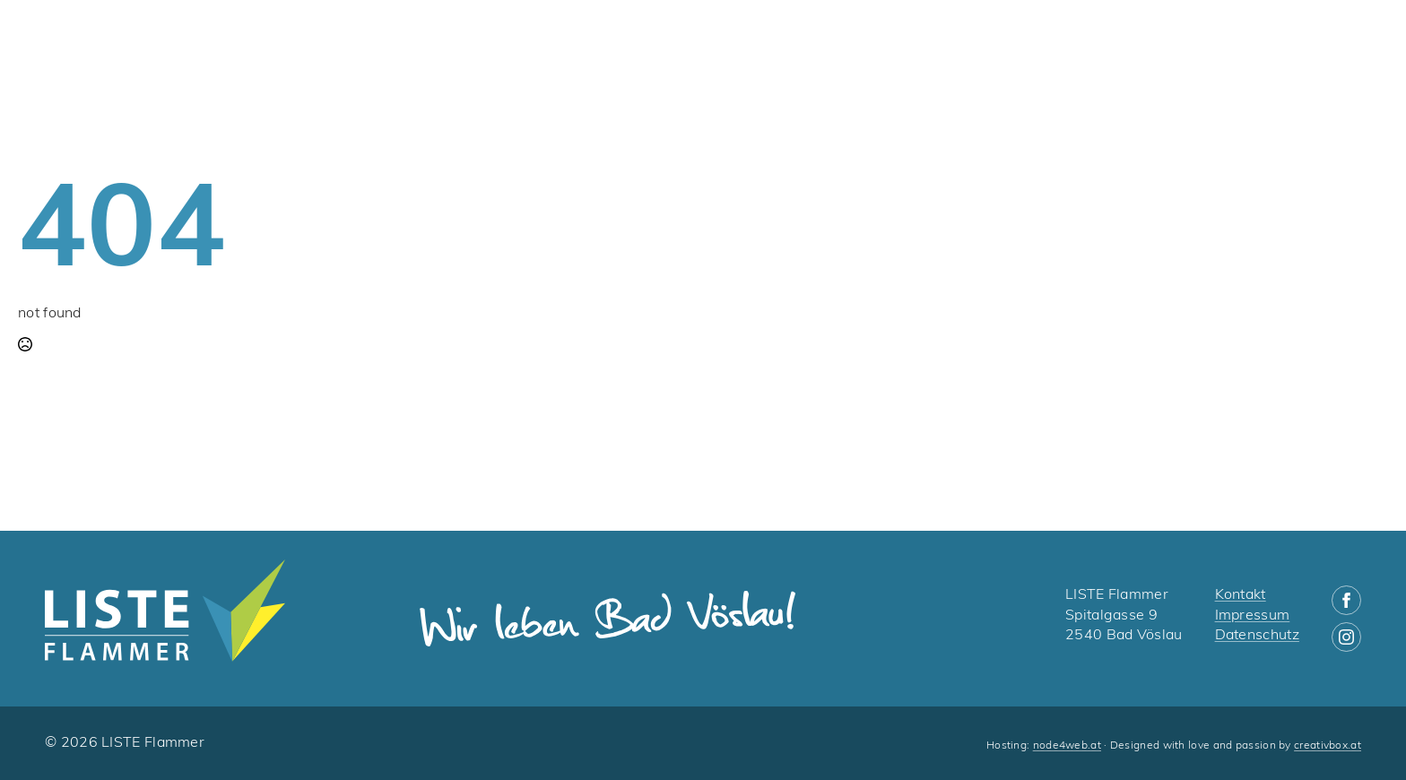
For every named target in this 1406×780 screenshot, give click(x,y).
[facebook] (1346, 600)
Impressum (1252, 616)
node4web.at (1067, 746)
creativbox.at (1327, 746)
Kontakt (1240, 595)
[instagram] (1346, 637)
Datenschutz (1257, 635)
